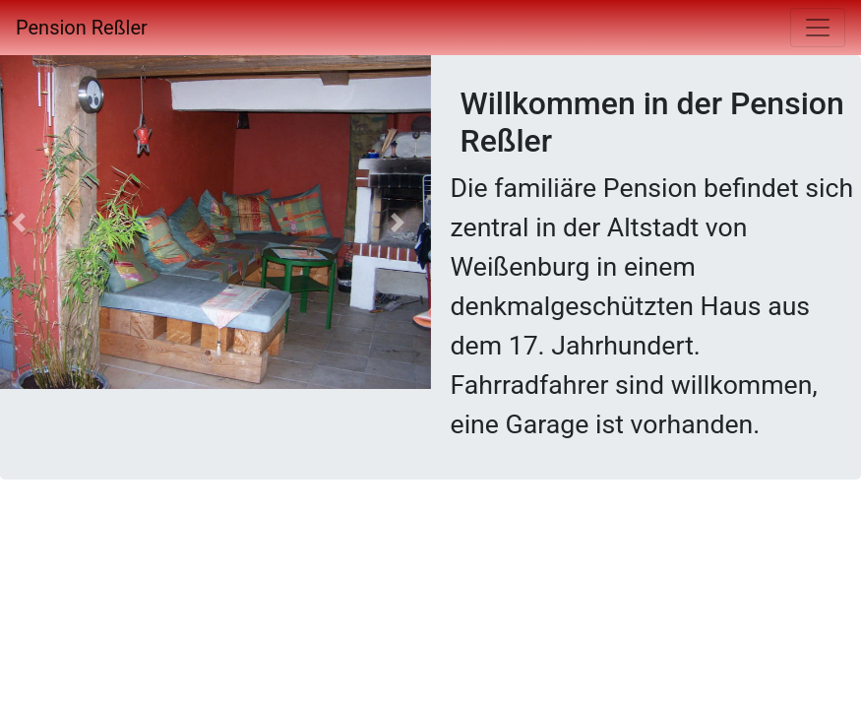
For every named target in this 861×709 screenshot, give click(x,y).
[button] (397, 222)
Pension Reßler (82, 27)
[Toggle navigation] (817, 27)
